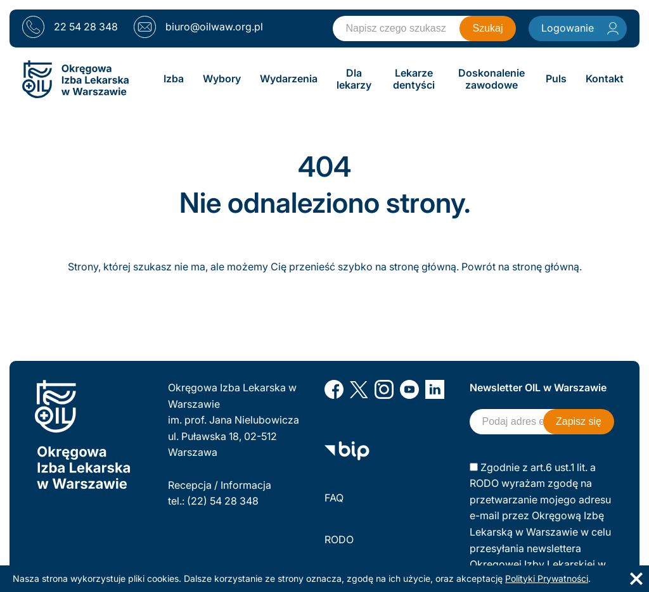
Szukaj (487, 28)
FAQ (334, 497)
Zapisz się (578, 421)
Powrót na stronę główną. (521, 266)
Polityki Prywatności (546, 578)
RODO (339, 539)
